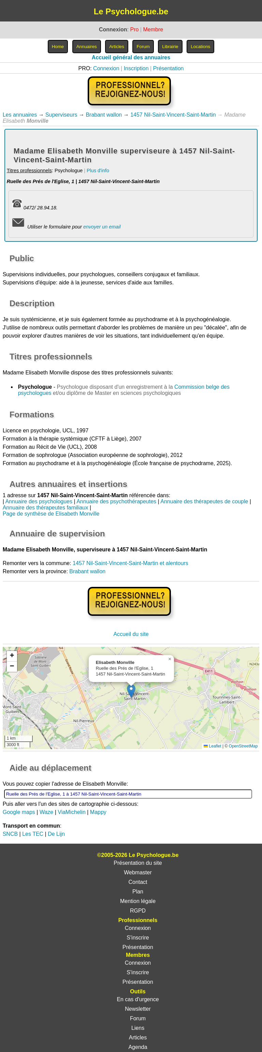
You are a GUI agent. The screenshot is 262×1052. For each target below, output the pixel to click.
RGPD (138, 911)
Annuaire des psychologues (38, 501)
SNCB (10, 834)
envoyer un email (102, 226)
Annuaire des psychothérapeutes (116, 501)
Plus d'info (98, 170)
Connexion (106, 68)
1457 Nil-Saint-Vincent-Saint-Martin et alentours (130, 563)
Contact (137, 882)
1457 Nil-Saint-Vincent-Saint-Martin (173, 115)
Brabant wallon (104, 115)
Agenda (137, 1047)
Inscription (136, 68)
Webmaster (138, 872)
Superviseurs (61, 115)
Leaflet (212, 746)
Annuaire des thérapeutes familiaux (45, 507)
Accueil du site (130, 634)
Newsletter (138, 1009)
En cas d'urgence (138, 999)
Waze (46, 812)
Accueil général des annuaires (131, 57)
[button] (131, 691)
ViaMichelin (72, 812)
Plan (137, 891)
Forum (138, 1018)
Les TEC (32, 834)
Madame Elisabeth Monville (36, 372)
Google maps (19, 812)
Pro (134, 29)
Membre (153, 29)
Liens (137, 1028)
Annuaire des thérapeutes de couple (204, 501)
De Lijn (56, 834)
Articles (138, 1037)
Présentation (168, 68)
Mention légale (138, 901)
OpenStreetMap (243, 746)
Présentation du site (138, 863)
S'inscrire (138, 937)
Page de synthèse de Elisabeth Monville (51, 514)
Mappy (98, 812)
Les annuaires (20, 115)
